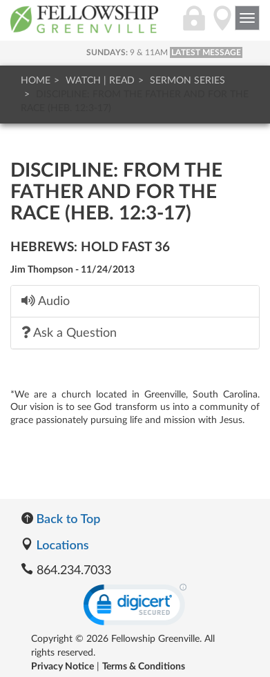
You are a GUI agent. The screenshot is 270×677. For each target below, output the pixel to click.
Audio (45, 301)
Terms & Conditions (143, 666)
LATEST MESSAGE (206, 52)
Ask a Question (69, 332)
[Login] (194, 25)
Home (35, 81)
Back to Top (60, 518)
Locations (55, 544)
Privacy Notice (62, 666)
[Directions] (222, 25)
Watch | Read (100, 81)
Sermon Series (187, 81)
